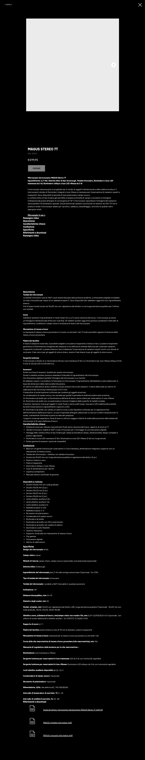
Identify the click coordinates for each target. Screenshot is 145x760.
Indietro (8, 4)
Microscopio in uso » (36, 215)
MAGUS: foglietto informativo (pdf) (57, 722)
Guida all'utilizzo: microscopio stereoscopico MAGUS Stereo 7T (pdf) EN (73, 710)
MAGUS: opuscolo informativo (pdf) (58, 735)
